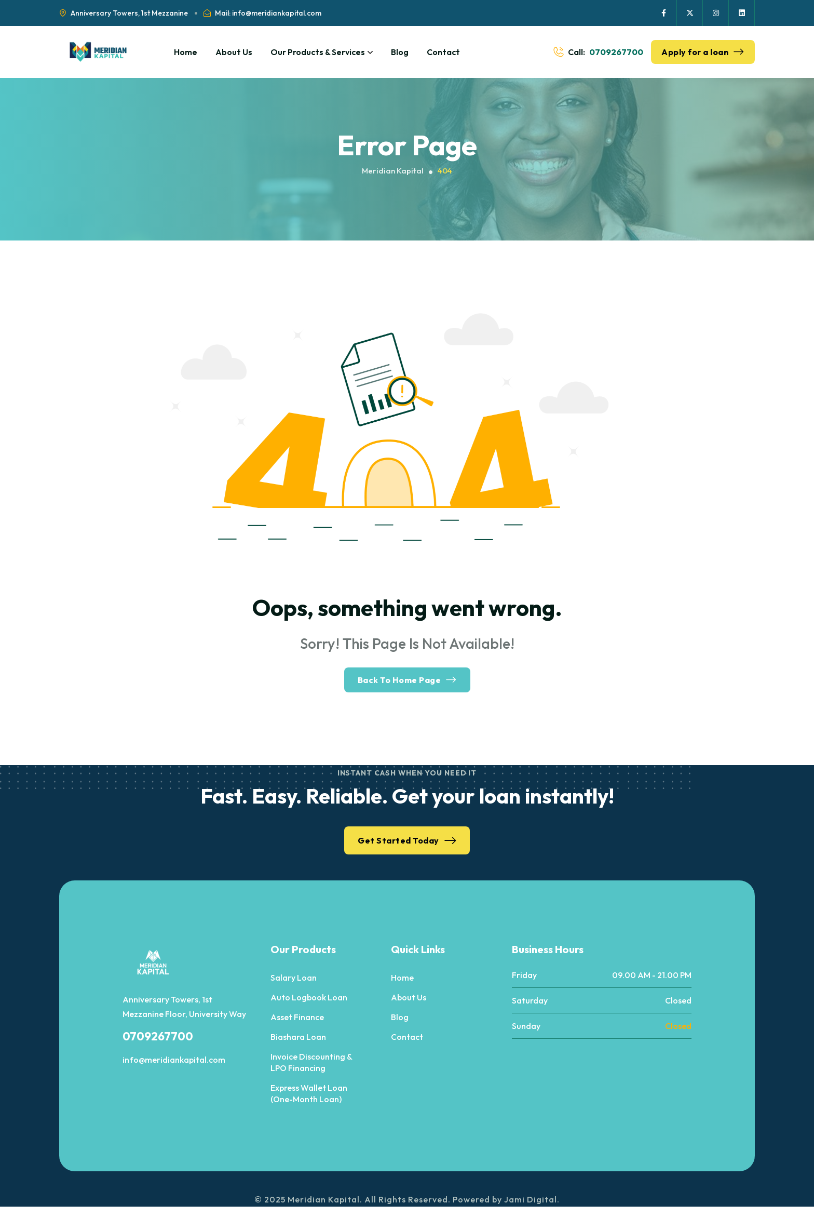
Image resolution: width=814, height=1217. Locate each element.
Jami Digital (530, 1199)
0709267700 (158, 1036)
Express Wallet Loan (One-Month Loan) (308, 1093)
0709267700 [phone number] (616, 52)
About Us (233, 52)
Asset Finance (297, 1017)
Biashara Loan (298, 1037)
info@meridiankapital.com (174, 1059)
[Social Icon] (664, 13)
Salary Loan (293, 977)
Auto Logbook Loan (308, 997)
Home (185, 52)
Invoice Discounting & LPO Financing (311, 1062)
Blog (400, 52)
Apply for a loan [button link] (702, 52)
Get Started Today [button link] (407, 840)
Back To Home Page (407, 680)
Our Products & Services (321, 52)
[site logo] (98, 52)
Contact (443, 52)
